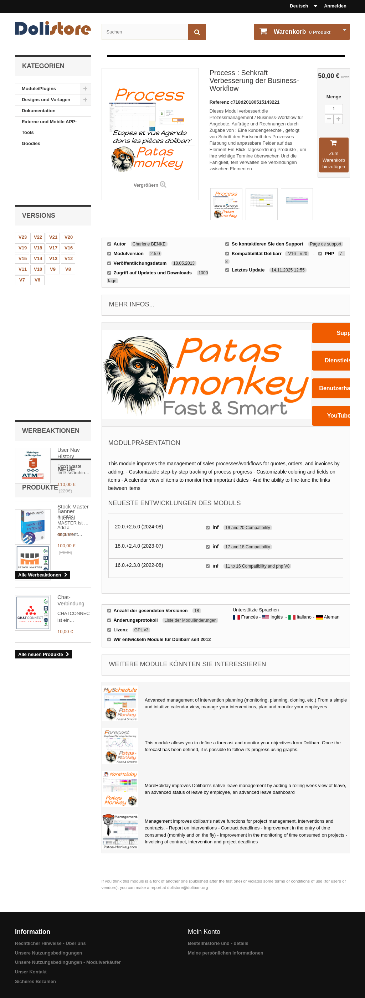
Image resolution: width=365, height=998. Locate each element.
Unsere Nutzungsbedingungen (48, 953)
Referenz (220, 102)
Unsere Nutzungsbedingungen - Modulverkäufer (68, 962)
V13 (53, 213)
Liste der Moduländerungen (190, 620)
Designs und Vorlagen (46, 99)
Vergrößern (146, 185)
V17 (53, 203)
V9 (53, 224)
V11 (23, 224)
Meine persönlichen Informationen (225, 953)
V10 (38, 224)
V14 (38, 213)
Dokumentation (39, 110)
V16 (69, 203)
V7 (22, 235)
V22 (38, 192)
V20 (69, 192)
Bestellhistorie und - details (218, 943)
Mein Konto (204, 931)
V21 (53, 192)
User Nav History (68, 285)
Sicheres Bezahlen (35, 981)
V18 (38, 203)
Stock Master (73, 452)
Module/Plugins (39, 88)
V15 (23, 213)
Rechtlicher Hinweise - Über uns (50, 943)
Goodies (31, 143)
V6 (37, 235)
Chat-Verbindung (70, 505)
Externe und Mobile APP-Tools (49, 127)
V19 (23, 203)
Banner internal (66, 346)
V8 (68, 224)
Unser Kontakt (31, 971)
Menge (334, 96)
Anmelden (335, 6)
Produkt (301, 31)
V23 (23, 192)
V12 (69, 213)
